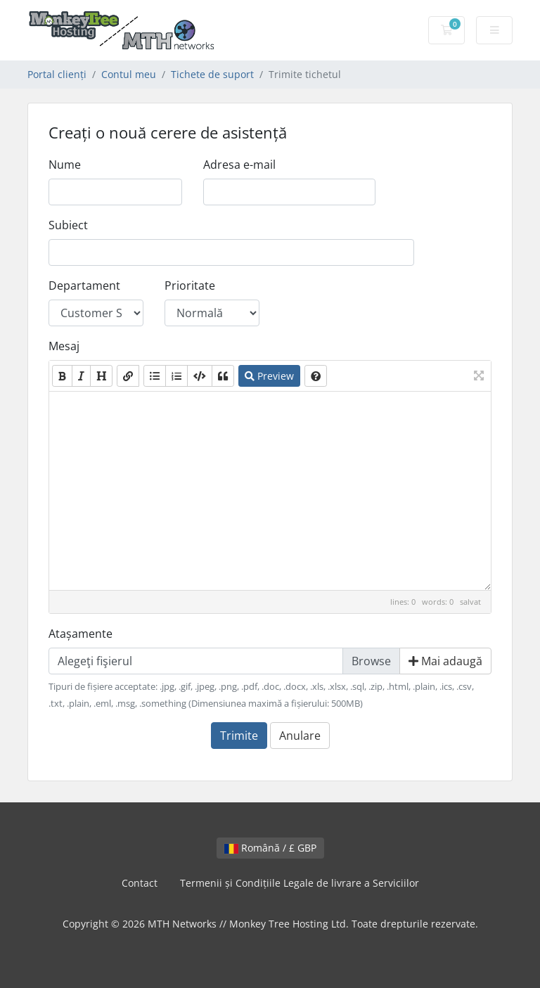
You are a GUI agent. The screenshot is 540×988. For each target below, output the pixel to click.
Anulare (300, 735)
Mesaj (64, 346)
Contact (140, 883)
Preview (269, 376)
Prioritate (190, 285)
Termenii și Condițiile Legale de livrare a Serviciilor (299, 883)
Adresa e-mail (239, 164)
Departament (84, 285)
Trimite (239, 735)
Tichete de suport (212, 74)
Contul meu (128, 74)
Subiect (68, 225)
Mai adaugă (445, 661)
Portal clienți (56, 74)
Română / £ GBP (270, 847)
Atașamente (80, 633)
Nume (65, 164)
